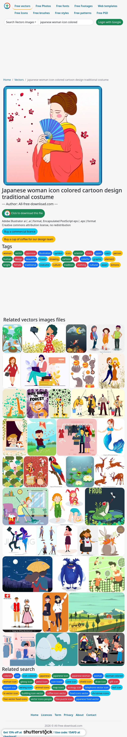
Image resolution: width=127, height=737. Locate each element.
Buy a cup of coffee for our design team (28, 239)
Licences (46, 715)
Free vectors (22, 6)
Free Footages (83, 6)
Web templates (107, 6)
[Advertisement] (63, 53)
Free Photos (43, 6)
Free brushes (41, 13)
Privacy (68, 715)
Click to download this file (23, 213)
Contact (91, 715)
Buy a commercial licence (19, 231)
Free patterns (82, 13)
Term (58, 715)
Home (7, 80)
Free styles (62, 13)
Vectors (19, 80)
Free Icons (21, 13)
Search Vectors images (20, 22)
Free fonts (62, 6)
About (80, 715)
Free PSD (102, 13)
